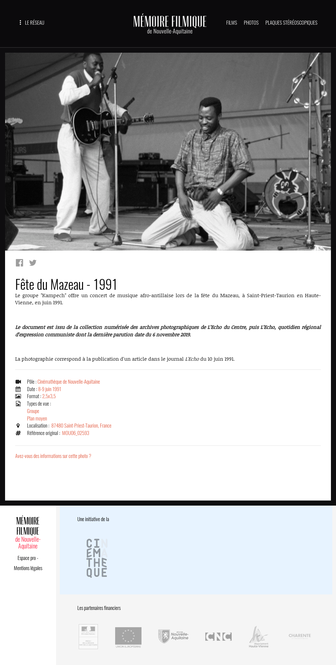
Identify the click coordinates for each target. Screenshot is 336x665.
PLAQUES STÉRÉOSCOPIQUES (291, 22)
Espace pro (27, 558)
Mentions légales (28, 568)
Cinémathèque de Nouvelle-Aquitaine (68, 381)
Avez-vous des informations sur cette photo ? (53, 456)
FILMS (231, 22)
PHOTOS (251, 22)
